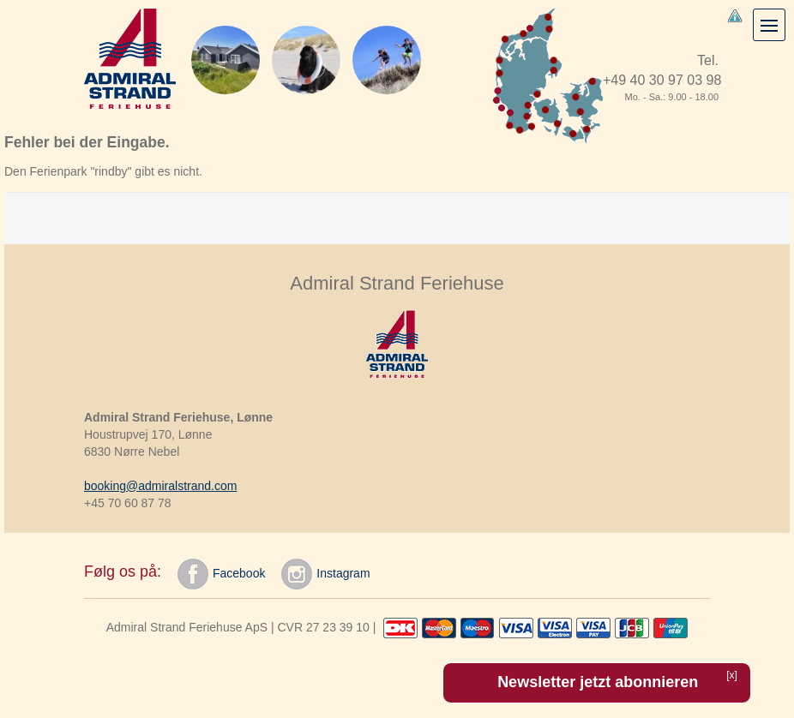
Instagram (325, 574)
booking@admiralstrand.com (160, 486)
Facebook (221, 574)
